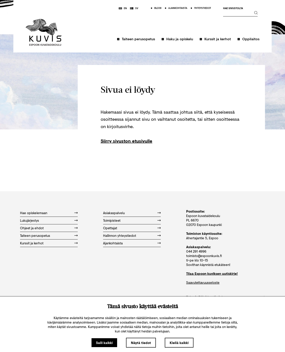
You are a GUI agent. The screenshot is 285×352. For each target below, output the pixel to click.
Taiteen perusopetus (138, 38)
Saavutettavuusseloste (203, 282)
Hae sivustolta (233, 8)
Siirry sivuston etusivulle (126, 141)
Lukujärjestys (29, 220)
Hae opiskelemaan (33, 212)
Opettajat (110, 227)
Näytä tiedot (141, 342)
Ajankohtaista (113, 243)
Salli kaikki (104, 342)
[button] (136, 41)
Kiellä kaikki (179, 342)
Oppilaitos (250, 38)
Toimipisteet (111, 220)
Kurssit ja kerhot (217, 38)
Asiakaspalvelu (114, 212)
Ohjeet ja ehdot (32, 227)
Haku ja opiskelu (179, 38)
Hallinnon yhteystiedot (119, 235)
